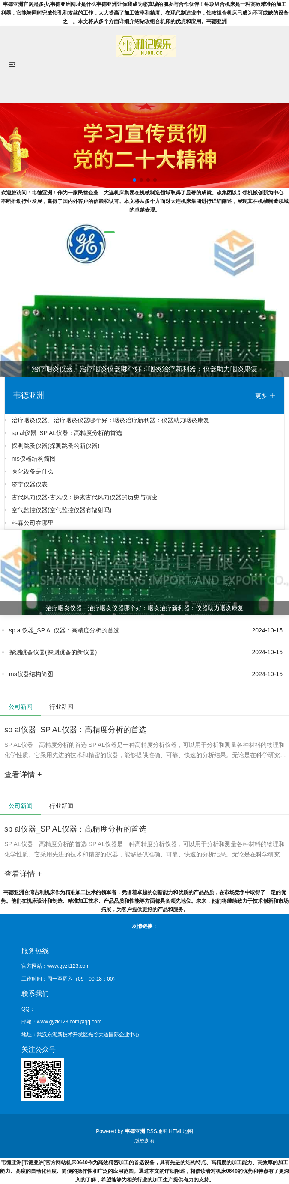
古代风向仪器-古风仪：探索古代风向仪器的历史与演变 (85, 497)
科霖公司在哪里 (33, 522)
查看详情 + (23, 774)
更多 (265, 395)
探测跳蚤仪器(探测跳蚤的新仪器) (55, 445)
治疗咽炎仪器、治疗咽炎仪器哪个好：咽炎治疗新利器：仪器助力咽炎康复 (110, 420)
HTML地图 (181, 1131)
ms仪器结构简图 (34, 458)
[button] (109, 232)
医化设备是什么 (33, 471)
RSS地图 (156, 1131)
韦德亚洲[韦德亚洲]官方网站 (33, 1163)
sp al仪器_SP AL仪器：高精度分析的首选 (67, 432)
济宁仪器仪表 (30, 484)
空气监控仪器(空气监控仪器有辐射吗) (61, 510)
